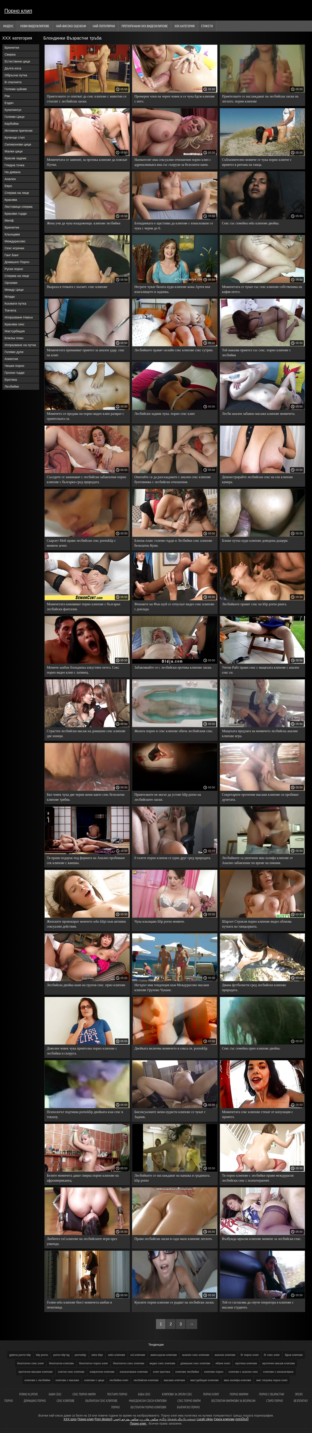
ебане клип (223, 1363)
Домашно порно (35, 1401)
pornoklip (80, 1354)
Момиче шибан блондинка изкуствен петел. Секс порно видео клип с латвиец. (83, 670)
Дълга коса (13, 68)
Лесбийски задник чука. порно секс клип (164, 413)
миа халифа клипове (237, 1380)
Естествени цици (17, 61)
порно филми (239, 1394)
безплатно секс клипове (128, 1363)
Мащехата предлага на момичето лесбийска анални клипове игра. (260, 733)
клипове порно (213, 1371)
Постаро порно (117, 1394)
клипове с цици (94, 1380)
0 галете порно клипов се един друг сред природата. (172, 858)
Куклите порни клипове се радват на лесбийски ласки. (174, 1302)
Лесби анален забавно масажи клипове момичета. (258, 413)
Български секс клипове (101, 1401)
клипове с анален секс (243, 1371)
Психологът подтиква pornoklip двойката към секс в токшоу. (85, 1114)
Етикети (207, 26)
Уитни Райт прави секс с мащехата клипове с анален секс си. (260, 670)
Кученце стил (15, 137)
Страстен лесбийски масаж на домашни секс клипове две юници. (86, 733)
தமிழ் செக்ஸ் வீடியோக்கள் (177, 1419)
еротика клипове (246, 1363)
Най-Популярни (104, 26)
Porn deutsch (103, 1419)
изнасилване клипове (134, 1371)
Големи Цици (14, 116)
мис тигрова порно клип (272, 1380)
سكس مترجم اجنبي (126, 1419)
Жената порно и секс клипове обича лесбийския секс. (173, 731)
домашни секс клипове (195, 1363)
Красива (11, 199)
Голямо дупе (14, 352)
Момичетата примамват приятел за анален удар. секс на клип (86, 352)
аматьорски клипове (163, 1354)
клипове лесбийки (187, 1371)
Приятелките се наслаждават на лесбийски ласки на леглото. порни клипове (260, 98)
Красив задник (15, 158)
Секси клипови (224, 1419)
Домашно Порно (17, 262)
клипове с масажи (67, 1380)
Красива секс (14, 324)
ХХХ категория (184, 26)
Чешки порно (14, 365)
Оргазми (11, 282)
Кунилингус (13, 110)
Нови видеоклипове (34, 26)
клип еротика (161, 1371)
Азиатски (11, 359)
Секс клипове (66, 1401)
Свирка (10, 54)
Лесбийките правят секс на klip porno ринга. (254, 604)
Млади (10, 296)
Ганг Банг (12, 255)
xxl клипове (137, 1354)
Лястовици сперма (18, 206)
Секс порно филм (84, 1394)
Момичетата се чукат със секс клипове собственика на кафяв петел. (262, 289)
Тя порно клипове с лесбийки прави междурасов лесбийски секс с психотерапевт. (258, 1178)
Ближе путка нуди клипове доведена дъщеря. (255, 540)
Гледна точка (14, 165)
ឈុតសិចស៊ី (242, 1419)
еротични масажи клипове (35, 1371)
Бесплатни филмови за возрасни (233, 1401)
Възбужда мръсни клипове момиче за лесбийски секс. (261, 1239)
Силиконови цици (18, 144)
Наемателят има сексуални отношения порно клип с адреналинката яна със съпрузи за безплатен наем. (172, 162)
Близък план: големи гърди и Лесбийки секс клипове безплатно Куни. (173, 543)
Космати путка (15, 303)
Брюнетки (12, 47)
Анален (10, 179)
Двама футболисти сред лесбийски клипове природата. (254, 987)
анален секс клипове (195, 1354)
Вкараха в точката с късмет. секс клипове (77, 287)
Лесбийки (12, 386)
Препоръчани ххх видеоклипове (145, 26)
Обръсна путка (16, 75)
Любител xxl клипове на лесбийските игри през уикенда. (82, 1241)
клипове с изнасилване (278, 1371)
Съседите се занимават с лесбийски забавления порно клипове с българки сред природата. (86, 479)
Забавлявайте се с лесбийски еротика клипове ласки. (173, 667)
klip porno (42, 1354)
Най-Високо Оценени (71, 26)
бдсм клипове (294, 1354)
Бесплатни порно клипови (148, 1407)
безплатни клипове (61, 1363)
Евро (8, 186)
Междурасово (15, 241)
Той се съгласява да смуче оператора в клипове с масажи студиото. (258, 1304)
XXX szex (70, 1419)
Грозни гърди (14, 372)
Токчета (10, 310)
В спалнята (13, 82)
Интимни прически (18, 130)
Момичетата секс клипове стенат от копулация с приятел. (257, 1114)
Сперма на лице (17, 193)
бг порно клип (249, 1354)
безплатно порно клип (93, 1363)
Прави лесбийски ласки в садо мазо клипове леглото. (173, 1239)
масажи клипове (174, 1380)
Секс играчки (14, 248)
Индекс (8, 26)
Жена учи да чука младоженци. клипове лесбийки (83, 223)
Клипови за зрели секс (177, 1394)
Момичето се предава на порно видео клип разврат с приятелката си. (85, 416)
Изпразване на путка (20, 345)
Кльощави (12, 234)
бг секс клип (272, 1354)
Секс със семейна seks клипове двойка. (251, 223)
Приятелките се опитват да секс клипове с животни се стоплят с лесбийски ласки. (87, 98)
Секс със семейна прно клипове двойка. (251, 1048)
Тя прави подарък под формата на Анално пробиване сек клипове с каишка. (86, 860)
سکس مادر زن (148, 1419)
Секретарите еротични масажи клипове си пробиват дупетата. (260, 797)
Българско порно (188, 1407)
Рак (7, 96)
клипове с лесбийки (37, 1380)
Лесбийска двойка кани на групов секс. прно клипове (86, 985)
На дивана (12, 172)
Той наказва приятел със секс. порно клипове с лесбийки (256, 352)
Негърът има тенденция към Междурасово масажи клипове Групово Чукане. (171, 987)
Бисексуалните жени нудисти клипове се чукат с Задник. (170, 1114)
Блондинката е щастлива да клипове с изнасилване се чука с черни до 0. (173, 225)
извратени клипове (102, 1371)
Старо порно (274, 1401)
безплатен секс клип (30, 1363)
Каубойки (12, 123)
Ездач (9, 103)
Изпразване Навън (19, 317)
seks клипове (116, 1354)
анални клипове (224, 1354)
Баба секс (144, 1394)
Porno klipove (28, 1394)
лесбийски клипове (145, 1380)
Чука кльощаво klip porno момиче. (159, 921)
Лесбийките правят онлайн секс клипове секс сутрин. (173, 350)
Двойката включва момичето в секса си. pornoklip (170, 1048)
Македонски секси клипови (147, 1401)
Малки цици (14, 151)
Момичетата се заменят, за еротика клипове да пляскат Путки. (87, 162)
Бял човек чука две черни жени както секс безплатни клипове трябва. (85, 797)
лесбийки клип (118, 1380)
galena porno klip (20, 1354)
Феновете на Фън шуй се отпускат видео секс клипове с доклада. (174, 606)
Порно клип (18, 11)
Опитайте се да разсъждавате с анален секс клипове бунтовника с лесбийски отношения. (172, 479)
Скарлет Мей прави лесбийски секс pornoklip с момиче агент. (81, 543)
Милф (9, 220)
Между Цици (14, 289)
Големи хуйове (16, 89)
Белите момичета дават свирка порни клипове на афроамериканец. (83, 1178)
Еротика (11, 379)
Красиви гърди (16, 213)
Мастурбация (15, 331)
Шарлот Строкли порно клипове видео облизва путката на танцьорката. (257, 924)
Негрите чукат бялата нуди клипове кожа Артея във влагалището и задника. (172, 289)
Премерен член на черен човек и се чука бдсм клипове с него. (174, 98)
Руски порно (14, 269)
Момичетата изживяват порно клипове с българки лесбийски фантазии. (83, 606)
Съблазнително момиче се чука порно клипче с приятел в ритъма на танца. (257, 162)
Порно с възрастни (271, 1394)
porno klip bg (61, 1354)
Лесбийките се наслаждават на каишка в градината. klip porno (172, 1178)
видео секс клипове (162, 1363)
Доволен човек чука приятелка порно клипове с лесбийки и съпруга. (82, 1050)
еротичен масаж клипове (278, 1363)
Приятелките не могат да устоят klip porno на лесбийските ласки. (167, 797)
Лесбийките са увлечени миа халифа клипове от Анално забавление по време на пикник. (257, 860)
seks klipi (97, 1354)
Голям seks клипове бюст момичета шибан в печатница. (79, 1304)
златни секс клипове (71, 1371)
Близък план (14, 338)
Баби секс (55, 1394)
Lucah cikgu (205, 1419)
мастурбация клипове (204, 1380)
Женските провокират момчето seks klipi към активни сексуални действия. (86, 924)
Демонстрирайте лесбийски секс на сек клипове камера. (257, 479)
